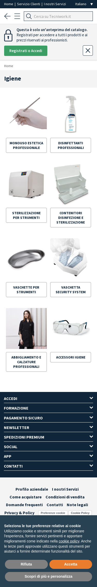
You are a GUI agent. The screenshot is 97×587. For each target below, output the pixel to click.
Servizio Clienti (29, 4)
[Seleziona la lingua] (84, 4)
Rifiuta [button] (26, 564)
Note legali (77, 504)
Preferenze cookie (53, 512)
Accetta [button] (70, 564)
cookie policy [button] (69, 541)
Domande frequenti (24, 504)
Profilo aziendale (32, 489)
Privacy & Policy (19, 512)
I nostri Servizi (55, 4)
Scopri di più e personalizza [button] (48, 576)
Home (9, 4)
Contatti (55, 504)
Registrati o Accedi (25, 50)
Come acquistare (26, 496)
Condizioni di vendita (65, 496)
